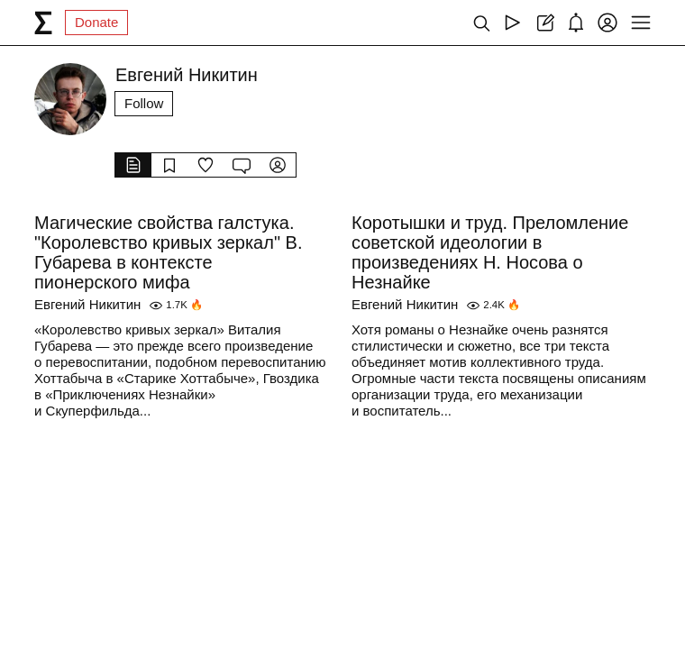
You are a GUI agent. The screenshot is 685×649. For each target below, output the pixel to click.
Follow (143, 103)
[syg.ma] (43, 22)
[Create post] (544, 22)
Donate (96, 22)
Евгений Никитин (87, 304)
